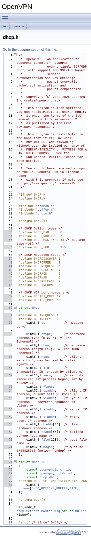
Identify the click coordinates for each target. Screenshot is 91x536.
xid (46, 368)
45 (7, 281)
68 (7, 424)
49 (7, 296)
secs (47, 375)
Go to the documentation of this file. (30, 49)
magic (48, 447)
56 (7, 323)
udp (71, 473)
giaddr (49, 417)
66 (7, 409)
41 (7, 266)
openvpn (18, 26)
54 (7, 315)
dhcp (36, 308)
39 (7, 259)
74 (7, 462)
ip (68, 469)
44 (7, 277)
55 (7, 319)
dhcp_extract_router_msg (38, 511)
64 (7, 390)
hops (45, 357)
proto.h (44, 213)
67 (7, 417)
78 (7, 477)
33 (7, 232)
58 (7, 334)
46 (7, 285)
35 (7, 240)
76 (7, 469)
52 (7, 308)
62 (7, 375)
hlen (45, 345)
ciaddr (49, 390)
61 (7, 368)
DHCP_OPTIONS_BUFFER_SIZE (54, 488)
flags (48, 387)
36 (7, 247)
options (23, 488)
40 (7, 262)
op (43, 323)
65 (7, 398)
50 (7, 300)
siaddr (49, 409)
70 (7, 439)
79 (7, 481)
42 (7, 270)
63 (7, 387)
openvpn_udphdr (53, 473)
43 (7, 274)
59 (7, 345)
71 (7, 447)
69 (7, 432)
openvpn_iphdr (52, 469)
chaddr (47, 424)
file (45, 439)
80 (7, 485)
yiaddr (49, 398)
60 (7, 357)
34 (7, 236)
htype (46, 334)
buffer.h (45, 209)
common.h (45, 206)
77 (7, 473)
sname (46, 432)
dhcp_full (40, 462)
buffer (81, 511)
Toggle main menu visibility (6, 16)
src (5, 26)
